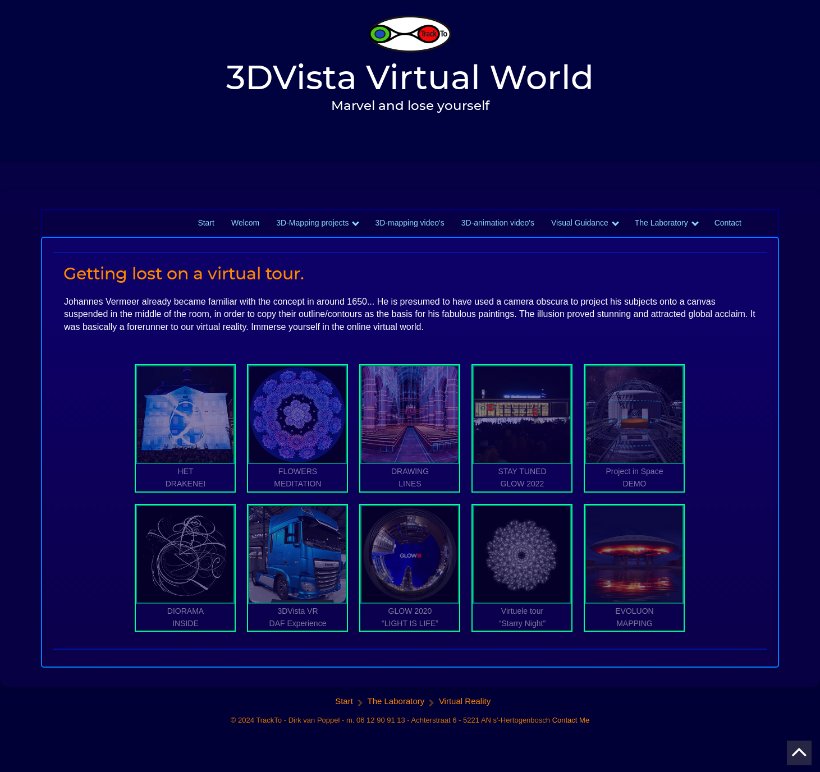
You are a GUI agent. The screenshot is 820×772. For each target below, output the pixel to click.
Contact (727, 229)
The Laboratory (661, 229)
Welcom (245, 229)
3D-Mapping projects (312, 229)
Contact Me (570, 727)
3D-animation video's (497, 229)
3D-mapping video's (409, 229)
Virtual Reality (465, 708)
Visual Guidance (579, 229)
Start (206, 229)
